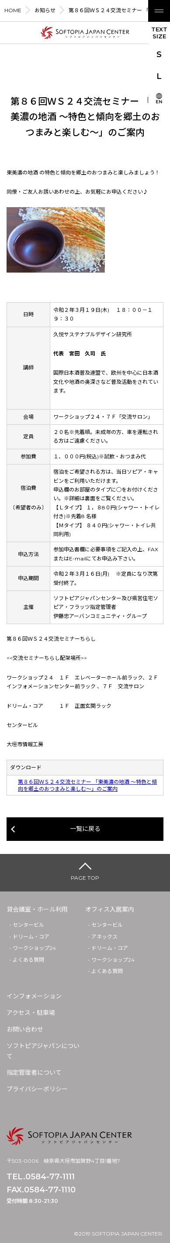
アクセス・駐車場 (31, 1013)
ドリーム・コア (31, 936)
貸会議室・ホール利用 (37, 909)
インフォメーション (34, 996)
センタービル (28, 925)
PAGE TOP (85, 877)
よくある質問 (28, 959)
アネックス (104, 936)
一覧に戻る (85, 829)
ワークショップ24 (34, 948)
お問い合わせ (25, 1029)
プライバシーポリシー (37, 1089)
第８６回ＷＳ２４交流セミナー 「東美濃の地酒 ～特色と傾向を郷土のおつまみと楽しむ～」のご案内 (87, 785)
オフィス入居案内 (109, 909)
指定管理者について (34, 1072)
